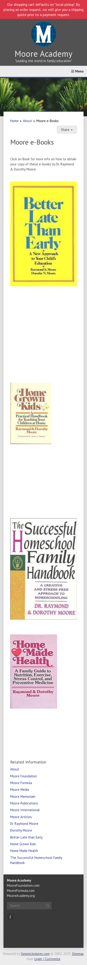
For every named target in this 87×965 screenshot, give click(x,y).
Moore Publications (24, 803)
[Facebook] (10, 917)
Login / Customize (47, 959)
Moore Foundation (23, 776)
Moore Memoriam (22, 796)
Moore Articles (21, 817)
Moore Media (19, 789)
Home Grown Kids (23, 844)
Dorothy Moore (21, 830)
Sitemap (78, 954)
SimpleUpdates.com (35, 954)
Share (67, 129)
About (27, 121)
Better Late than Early (26, 837)
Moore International (25, 810)
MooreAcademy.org (21, 895)
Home (14, 121)
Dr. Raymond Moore (24, 823)
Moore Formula (21, 783)
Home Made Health (24, 850)
